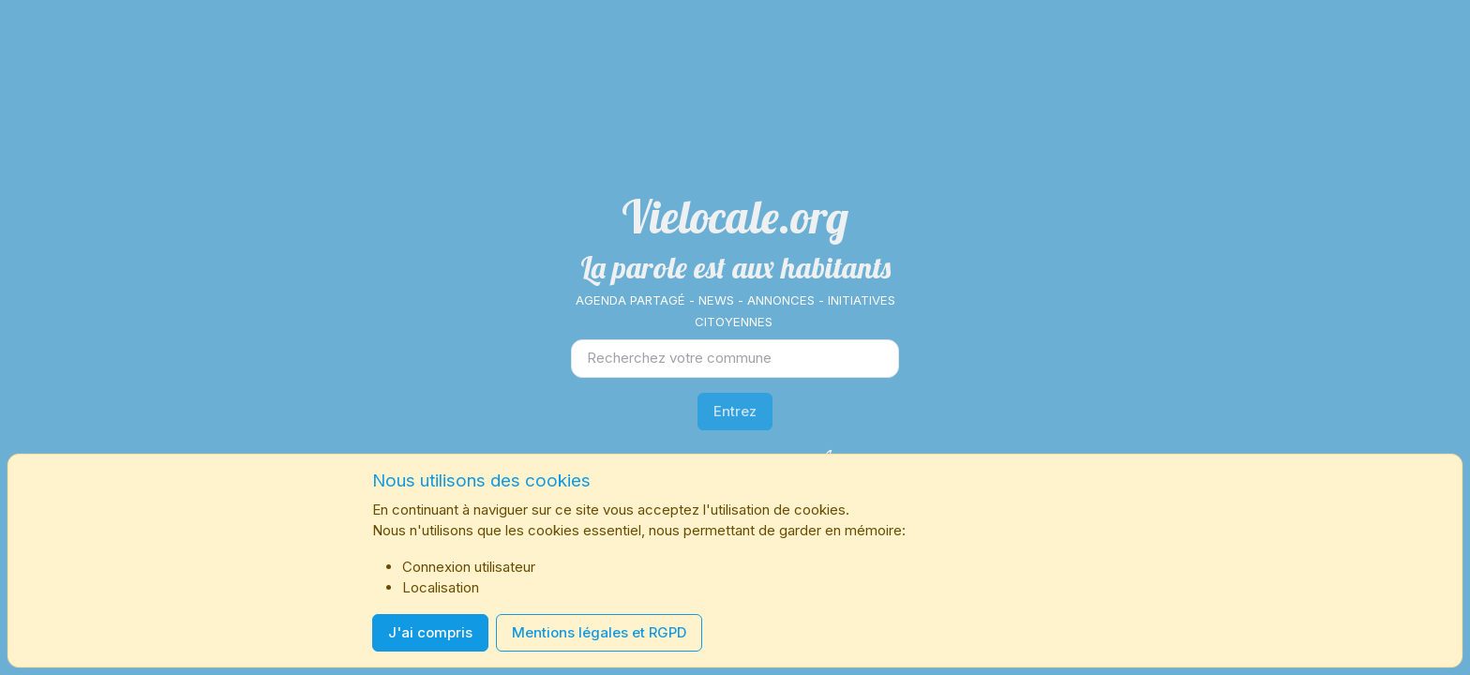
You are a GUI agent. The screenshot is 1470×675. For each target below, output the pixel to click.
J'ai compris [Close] (430, 632)
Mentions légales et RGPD (599, 632)
